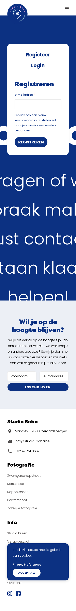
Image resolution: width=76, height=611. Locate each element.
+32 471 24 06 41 (27, 451)
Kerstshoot (15, 483)
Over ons (14, 582)
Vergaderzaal (18, 541)
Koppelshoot (17, 492)
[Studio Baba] (17, 7)
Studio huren (17, 533)
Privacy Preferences (27, 580)
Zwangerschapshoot (24, 475)
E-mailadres (25, 95)
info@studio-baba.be (32, 441)
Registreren (31, 142)
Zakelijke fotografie (22, 508)
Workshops (16, 549)
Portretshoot (17, 500)
